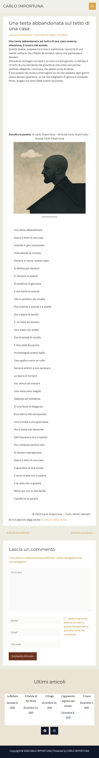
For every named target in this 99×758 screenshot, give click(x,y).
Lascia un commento (20, 35)
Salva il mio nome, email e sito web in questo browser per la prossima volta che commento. (76, 626)
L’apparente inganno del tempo (68, 701)
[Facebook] (45, 731)
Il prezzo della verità (54, 519)
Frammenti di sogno (45, 35)
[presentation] (30, 656)
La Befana (12, 696)
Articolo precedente (16, 532)
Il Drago (49, 696)
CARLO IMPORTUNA (23, 6)
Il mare (87, 696)
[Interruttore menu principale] (92, 6)
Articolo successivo (83, 532)
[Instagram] (54, 731)
